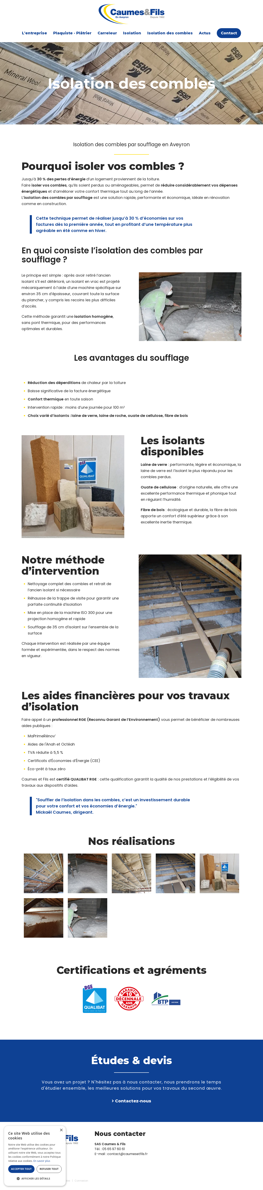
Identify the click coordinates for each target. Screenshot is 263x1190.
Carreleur (107, 33)
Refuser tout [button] (49, 1169)
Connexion (81, 1180)
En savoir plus (41, 1161)
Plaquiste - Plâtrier (72, 33)
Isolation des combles (170, 33)
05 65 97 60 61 (113, 1149)
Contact (229, 33)
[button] (35, 1179)
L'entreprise (34, 33)
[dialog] (35, 1156)
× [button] (61, 1130)
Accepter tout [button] (21, 1169)
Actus (205, 33)
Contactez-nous (133, 1100)
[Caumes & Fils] (131, 13)
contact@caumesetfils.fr (127, 1154)
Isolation (132, 33)
